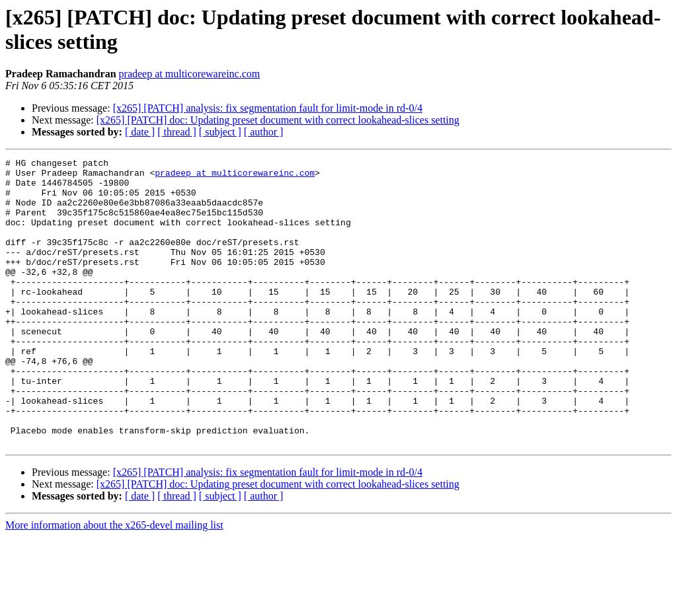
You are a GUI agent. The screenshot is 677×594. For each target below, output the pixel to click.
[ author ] (264, 131)
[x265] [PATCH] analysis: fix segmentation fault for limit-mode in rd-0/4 (267, 108)
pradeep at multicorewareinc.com (189, 73)
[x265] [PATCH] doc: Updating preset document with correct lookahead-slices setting (278, 120)
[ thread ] (176, 131)
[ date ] (140, 131)
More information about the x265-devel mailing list (114, 582)
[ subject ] (220, 131)
